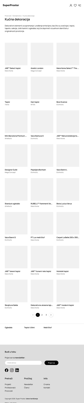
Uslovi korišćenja (32, 399)
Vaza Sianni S (10, 237)
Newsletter (28, 384)
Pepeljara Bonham (38, 169)
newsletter (20, 357)
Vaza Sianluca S (37, 136)
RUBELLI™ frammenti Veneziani (44, 203)
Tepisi (7, 102)
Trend (7, 105)
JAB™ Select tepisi (13, 68)
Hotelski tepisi (63, 271)
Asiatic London (37, 68)
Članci (26, 387)
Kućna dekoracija (28, 16)
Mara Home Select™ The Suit (69, 68)
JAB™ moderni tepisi (65, 305)
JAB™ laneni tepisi (12, 271)
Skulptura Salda (11, 305)
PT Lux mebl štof (38, 237)
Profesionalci (10, 387)
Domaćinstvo (17, 16)
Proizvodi (8, 16)
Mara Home (9, 71)
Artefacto (8, 138)
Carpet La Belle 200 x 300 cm (69, 237)
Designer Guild (11, 169)
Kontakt (47, 387)
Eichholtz (60, 105)
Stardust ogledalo (12, 203)
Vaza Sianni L (62, 169)
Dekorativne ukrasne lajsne (42, 305)
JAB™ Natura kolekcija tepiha (69, 136)
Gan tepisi (35, 102)
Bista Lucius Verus (64, 203)
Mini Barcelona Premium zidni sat (18, 136)
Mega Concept (36, 71)
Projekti (8, 384)
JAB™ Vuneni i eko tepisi (41, 271)
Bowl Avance (62, 102)
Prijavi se (51, 363)
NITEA (33, 105)
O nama (47, 384)
